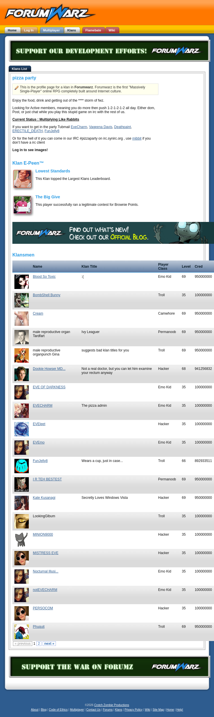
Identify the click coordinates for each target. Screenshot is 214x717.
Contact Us (93, 709)
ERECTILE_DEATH (27, 131)
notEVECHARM (45, 590)
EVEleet (39, 424)
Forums (108, 709)
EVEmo (39, 442)
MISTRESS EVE (45, 553)
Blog (44, 709)
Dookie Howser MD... (49, 369)
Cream (38, 313)
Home (170, 709)
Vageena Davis (100, 127)
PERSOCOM (43, 608)
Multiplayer (77, 709)
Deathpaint (122, 127)
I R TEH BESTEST (47, 479)
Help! (179, 709)
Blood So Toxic (44, 277)
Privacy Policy (133, 709)
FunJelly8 (52, 131)
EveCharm (79, 127)
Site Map (158, 709)
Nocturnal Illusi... (45, 571)
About (34, 709)
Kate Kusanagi (44, 498)
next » (49, 644)
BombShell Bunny (46, 295)
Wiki (147, 709)
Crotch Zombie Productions (111, 705)
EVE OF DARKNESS (49, 387)
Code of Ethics (58, 709)
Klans (118, 709)
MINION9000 (43, 534)
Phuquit (39, 627)
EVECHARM (42, 406)
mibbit (136, 138)
